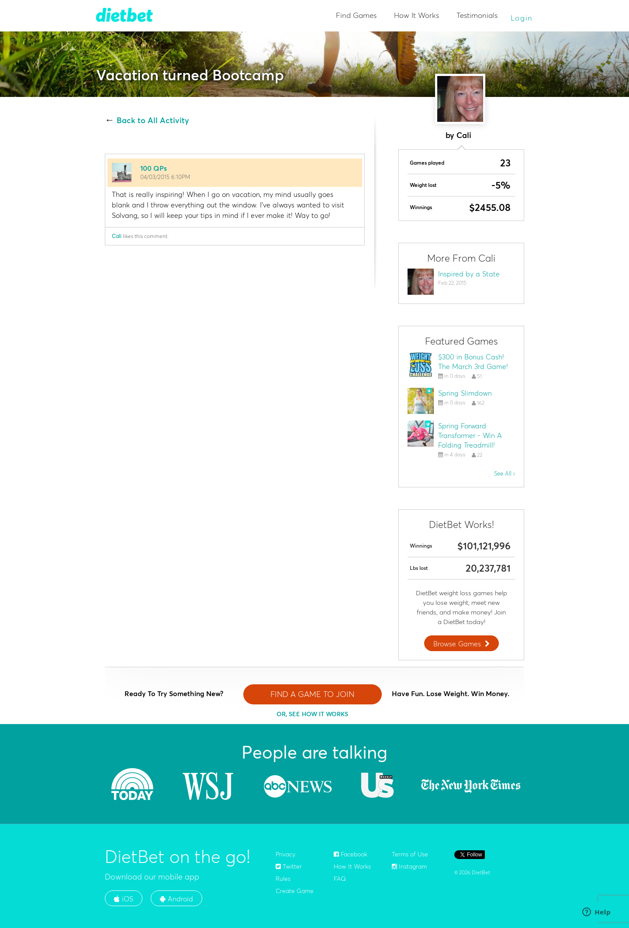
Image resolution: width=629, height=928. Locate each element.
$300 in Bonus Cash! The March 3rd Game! (473, 361)
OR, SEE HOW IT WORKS (312, 714)
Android (176, 898)
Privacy (285, 854)
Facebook (350, 854)
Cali (116, 236)
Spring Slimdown (465, 393)
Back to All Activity (153, 120)
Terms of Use (410, 854)
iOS (123, 898)
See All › (504, 473)
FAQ (340, 879)
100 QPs (153, 168)
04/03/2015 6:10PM (165, 176)
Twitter (289, 866)
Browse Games (462, 643)
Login (522, 17)
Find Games (356, 15)
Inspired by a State (469, 273)
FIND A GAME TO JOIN (312, 694)
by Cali (458, 135)
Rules (283, 879)
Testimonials (477, 15)
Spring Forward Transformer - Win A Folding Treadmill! (470, 435)
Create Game (295, 891)
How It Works (416, 15)
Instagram (409, 866)
